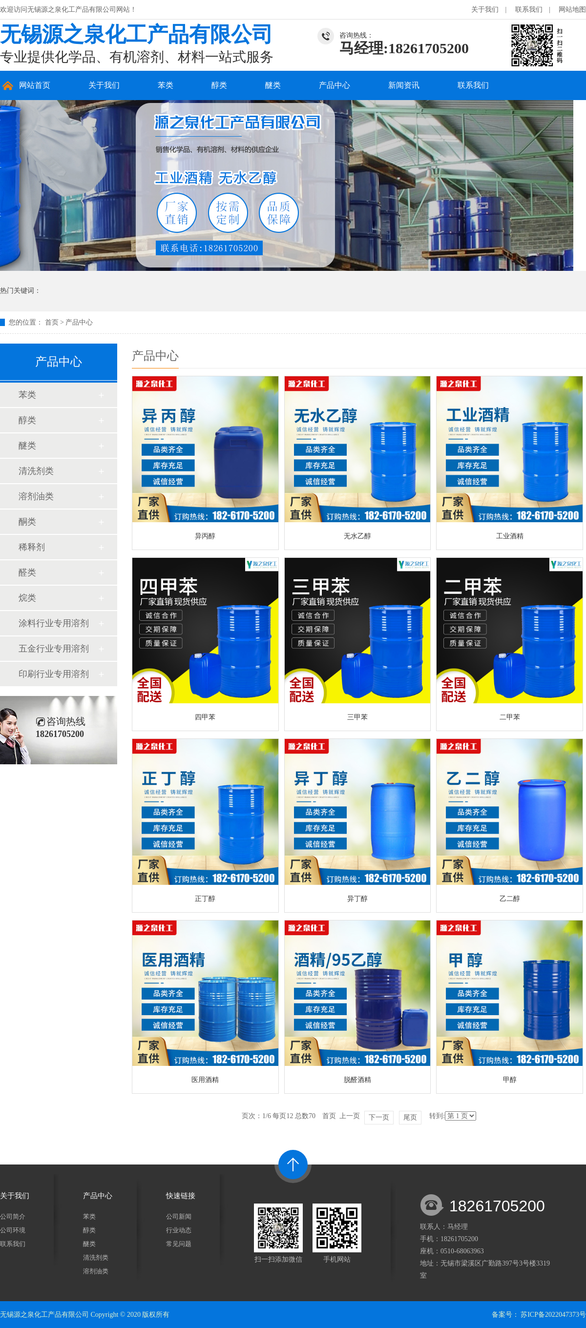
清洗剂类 (36, 471)
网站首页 (34, 85)
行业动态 (178, 1230)
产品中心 (334, 85)
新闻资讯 (403, 85)
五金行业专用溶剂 (54, 649)
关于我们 (485, 9)
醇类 (219, 85)
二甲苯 (510, 717)
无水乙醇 (357, 536)
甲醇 (510, 1079)
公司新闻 (178, 1216)
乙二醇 (510, 898)
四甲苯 (205, 717)
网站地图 (572, 9)
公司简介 (12, 1216)
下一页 (379, 1117)
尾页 (410, 1117)
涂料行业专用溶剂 (54, 623)
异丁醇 (357, 898)
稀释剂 (32, 547)
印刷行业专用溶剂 (54, 674)
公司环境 (12, 1230)
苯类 (165, 85)
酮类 (27, 522)
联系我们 (529, 9)
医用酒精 (205, 1079)
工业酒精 (509, 536)
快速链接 (180, 1196)
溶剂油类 (36, 496)
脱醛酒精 (357, 1079)
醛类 (27, 572)
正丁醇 (205, 898)
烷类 (27, 598)
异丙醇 (205, 536)
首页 (52, 322)
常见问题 (178, 1243)
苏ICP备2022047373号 (553, 1314)
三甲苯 (357, 717)
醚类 (273, 85)
